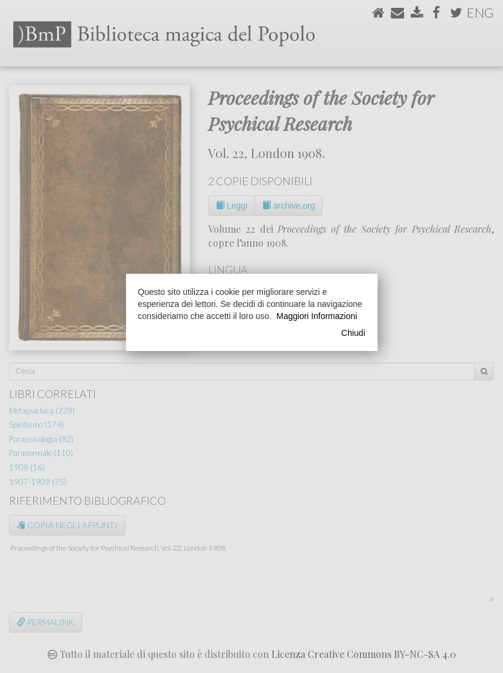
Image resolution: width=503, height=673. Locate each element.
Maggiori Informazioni (316, 316)
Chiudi (353, 333)
